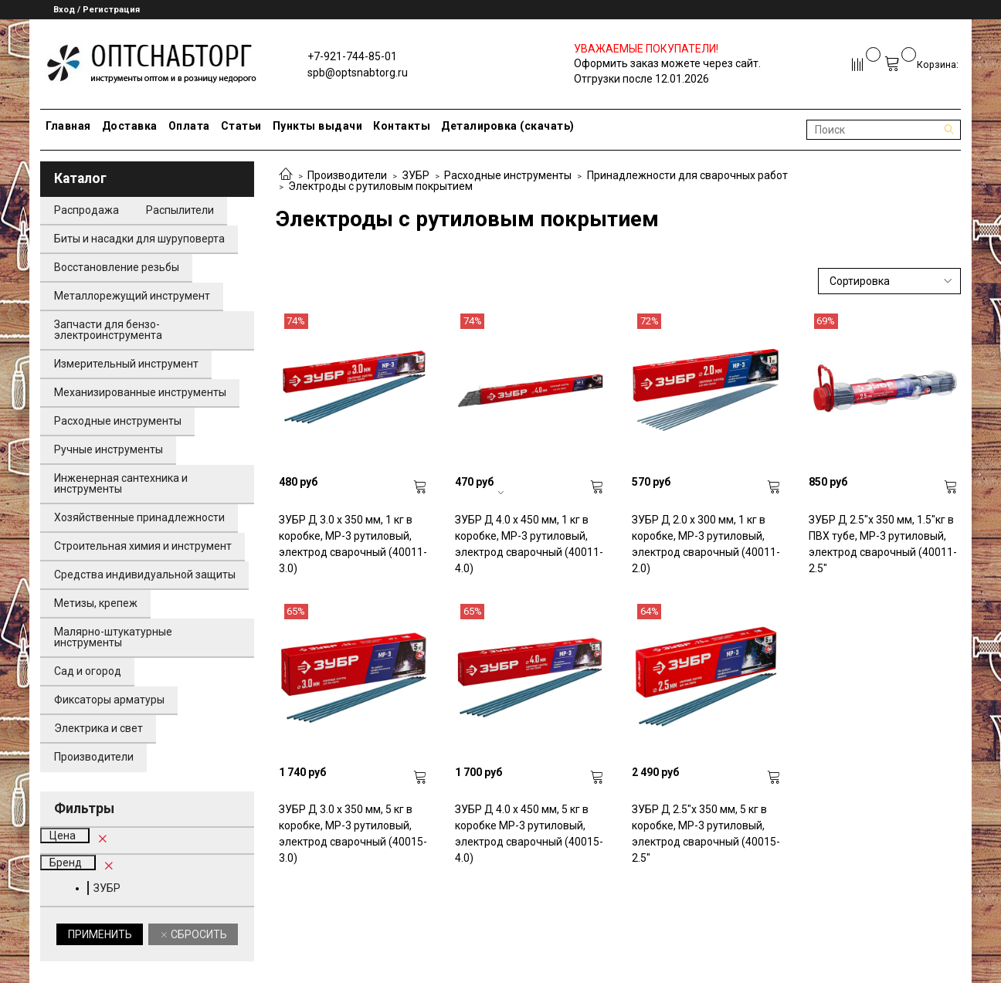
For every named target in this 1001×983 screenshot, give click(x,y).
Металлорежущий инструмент (132, 296)
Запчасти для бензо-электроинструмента (108, 329)
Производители (347, 175)
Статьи (241, 126)
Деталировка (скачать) (508, 126)
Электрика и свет (98, 728)
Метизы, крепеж (95, 603)
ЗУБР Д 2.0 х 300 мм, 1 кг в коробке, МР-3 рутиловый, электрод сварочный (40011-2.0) (706, 544)
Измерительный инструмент (126, 364)
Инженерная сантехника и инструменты (121, 483)
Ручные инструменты (108, 449)
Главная (68, 126)
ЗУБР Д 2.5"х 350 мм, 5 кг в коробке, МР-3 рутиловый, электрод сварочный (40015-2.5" (706, 833)
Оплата (189, 126)
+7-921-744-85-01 (352, 56)
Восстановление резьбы (116, 267)
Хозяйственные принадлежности (139, 517)
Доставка (130, 126)
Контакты (401, 126)
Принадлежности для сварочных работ (687, 175)
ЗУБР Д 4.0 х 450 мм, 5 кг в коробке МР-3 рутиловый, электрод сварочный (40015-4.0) (529, 833)
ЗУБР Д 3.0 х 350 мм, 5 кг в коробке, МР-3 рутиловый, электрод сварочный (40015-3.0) (353, 833)
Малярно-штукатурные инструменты (113, 637)
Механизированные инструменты (140, 392)
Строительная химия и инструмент (143, 546)
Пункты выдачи (318, 126)
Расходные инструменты (508, 175)
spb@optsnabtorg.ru (357, 72)
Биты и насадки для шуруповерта (139, 238)
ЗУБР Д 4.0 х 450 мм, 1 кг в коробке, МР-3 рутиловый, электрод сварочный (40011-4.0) (529, 544)
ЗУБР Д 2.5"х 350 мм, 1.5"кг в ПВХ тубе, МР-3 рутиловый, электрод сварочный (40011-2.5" (883, 544)
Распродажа (86, 210)
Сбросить (197, 934)
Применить (100, 934)
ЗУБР (415, 175)
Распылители (180, 210)
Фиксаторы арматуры (109, 699)
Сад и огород (87, 671)
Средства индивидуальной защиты (145, 574)
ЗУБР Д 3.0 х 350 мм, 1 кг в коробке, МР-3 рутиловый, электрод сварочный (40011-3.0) (353, 544)
